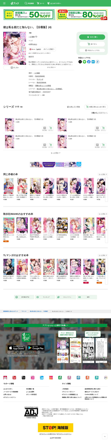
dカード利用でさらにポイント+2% (39, 53)
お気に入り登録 (74, 107)
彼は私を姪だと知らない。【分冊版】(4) (82, 136)
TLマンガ (40, 79)
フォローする (36, 37)
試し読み (16, 67)
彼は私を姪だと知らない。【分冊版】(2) (82, 119)
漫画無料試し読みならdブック (10, 311)
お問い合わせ (7, 394)
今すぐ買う (94, 37)
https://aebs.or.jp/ (48, 416)
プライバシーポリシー (68, 392)
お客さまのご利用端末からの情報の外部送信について (96, 398)
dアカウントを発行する (48, 434)
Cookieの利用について (91, 394)
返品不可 (31, 56)
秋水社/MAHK (40, 76)
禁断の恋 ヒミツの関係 (43, 86)
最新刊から (103, 113)
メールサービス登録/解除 (10, 392)
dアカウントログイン (9, 397)
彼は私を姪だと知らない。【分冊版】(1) (29, 119)
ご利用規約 (65, 389)
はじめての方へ (8, 389)
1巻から (94, 113)
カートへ (94, 44)
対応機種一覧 (30, 389)
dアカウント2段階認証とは (70, 394)
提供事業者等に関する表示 (92, 389)
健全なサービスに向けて (92, 392)
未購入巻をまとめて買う (97, 107)
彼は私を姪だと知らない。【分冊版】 (50, 89)
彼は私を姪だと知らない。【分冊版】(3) (29, 136)
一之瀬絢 (32, 37)
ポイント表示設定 (31, 394)
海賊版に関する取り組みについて (72, 397)
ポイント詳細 (48, 49)
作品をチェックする (93, 50)
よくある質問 (30, 392)
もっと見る (102, 174)
